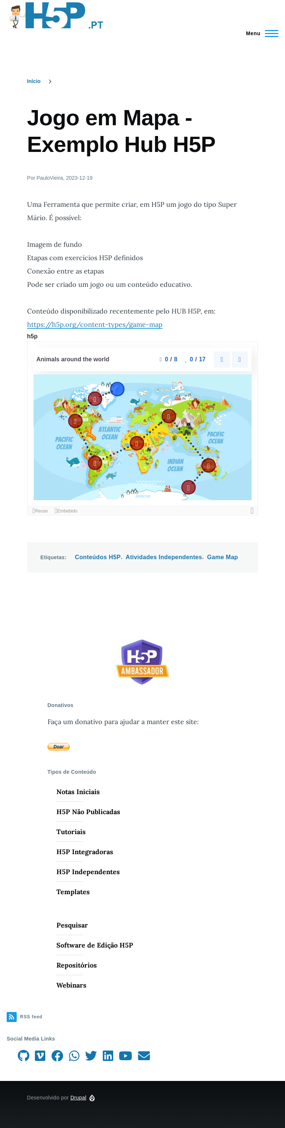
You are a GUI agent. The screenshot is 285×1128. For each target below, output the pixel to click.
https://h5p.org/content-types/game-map (95, 324)
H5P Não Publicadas (88, 811)
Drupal (78, 1098)
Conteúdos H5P (98, 557)
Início (34, 81)
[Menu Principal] (260, 33)
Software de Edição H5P (94, 945)
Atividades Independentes (164, 557)
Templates (73, 892)
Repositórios (76, 965)
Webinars (71, 985)
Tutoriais (71, 831)
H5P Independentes (88, 871)
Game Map (222, 557)
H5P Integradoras (84, 851)
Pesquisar (72, 925)
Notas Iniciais (78, 791)
